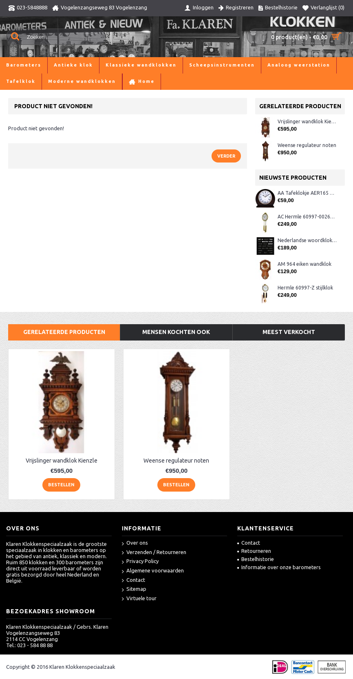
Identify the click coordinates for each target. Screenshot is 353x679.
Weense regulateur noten (307, 145)
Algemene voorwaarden (153, 571)
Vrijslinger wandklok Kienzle (307, 121)
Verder (226, 156)
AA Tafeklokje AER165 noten (307, 193)
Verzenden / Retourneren (154, 552)
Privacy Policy (140, 561)
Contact (133, 580)
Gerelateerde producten (64, 332)
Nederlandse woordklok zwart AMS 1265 (307, 240)
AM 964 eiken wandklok (304, 264)
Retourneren (254, 551)
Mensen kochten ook (176, 332)
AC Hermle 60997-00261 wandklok (307, 216)
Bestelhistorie (255, 559)
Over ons (135, 543)
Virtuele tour (139, 598)
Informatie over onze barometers (279, 567)
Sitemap (134, 589)
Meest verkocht (289, 332)
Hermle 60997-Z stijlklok (305, 287)
